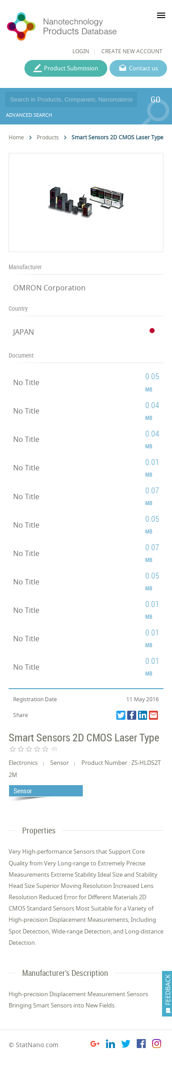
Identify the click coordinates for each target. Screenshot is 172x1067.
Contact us (143, 68)
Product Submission (71, 68)
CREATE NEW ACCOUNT (131, 51)
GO (155, 99)
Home (16, 137)
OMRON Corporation (49, 288)
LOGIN (80, 51)
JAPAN (23, 332)
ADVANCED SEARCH (29, 114)
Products (48, 137)
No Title (26, 382)
